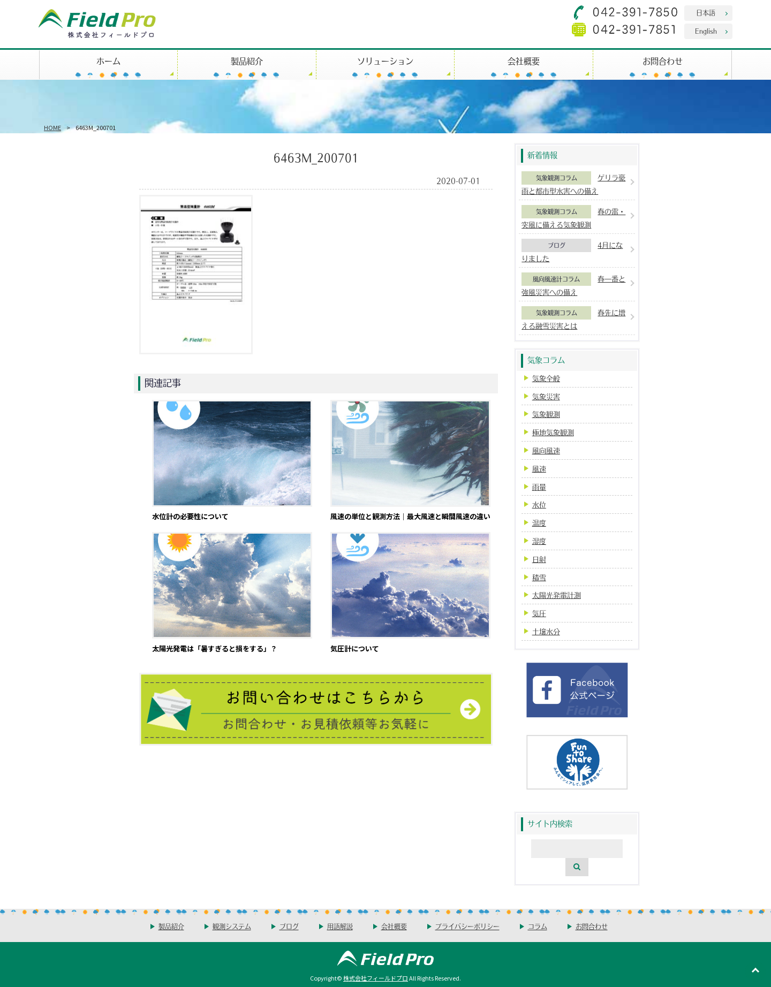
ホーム (108, 61)
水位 (539, 504)
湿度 (539, 540)
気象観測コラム (556, 177)
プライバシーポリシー (467, 926)
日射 (539, 559)
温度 (539, 522)
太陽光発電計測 (556, 594)
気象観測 (546, 414)
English (706, 31)
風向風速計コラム (556, 279)
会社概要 (524, 61)
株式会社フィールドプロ (375, 978)
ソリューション (385, 61)
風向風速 (546, 450)
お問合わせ (662, 61)
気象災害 (546, 396)
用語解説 (340, 926)
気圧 (539, 613)
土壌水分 (546, 631)
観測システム (232, 926)
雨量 (539, 486)
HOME (52, 127)
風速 (539, 468)
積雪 (539, 577)
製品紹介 (247, 61)
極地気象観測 (553, 432)
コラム (537, 926)
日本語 (705, 13)
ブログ (556, 245)
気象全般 (546, 378)
